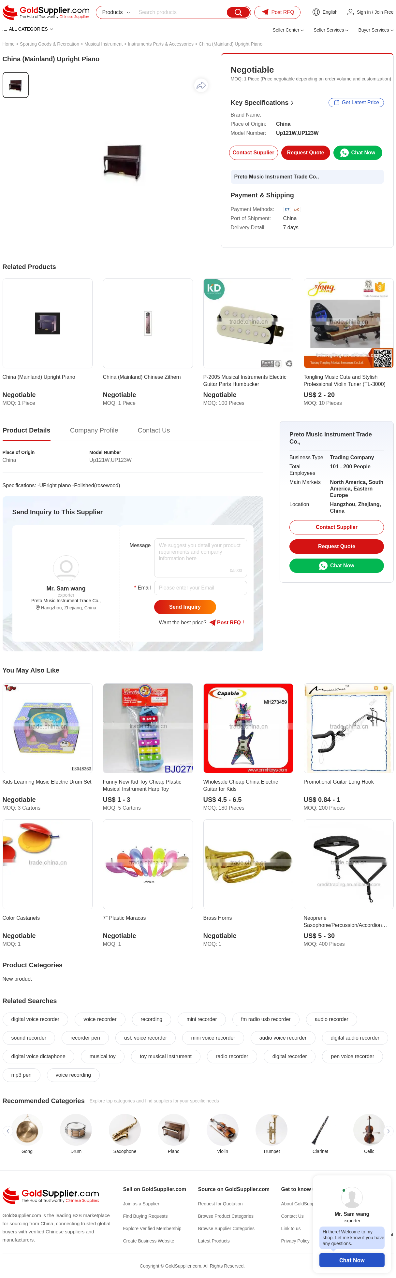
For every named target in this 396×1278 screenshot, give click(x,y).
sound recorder (29, 1038)
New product (17, 979)
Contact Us (292, 1216)
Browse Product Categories (226, 1216)
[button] (8, 1131)
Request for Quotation (220, 1203)
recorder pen (85, 1038)
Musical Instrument (103, 44)
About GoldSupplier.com (305, 1203)
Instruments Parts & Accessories (161, 44)
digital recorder (289, 1056)
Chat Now (352, 1260)
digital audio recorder (355, 1038)
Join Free (383, 12)
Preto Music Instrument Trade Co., (276, 176)
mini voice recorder (213, 1038)
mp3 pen (21, 1075)
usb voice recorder (145, 1038)
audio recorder (331, 1019)
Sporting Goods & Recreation (49, 44)
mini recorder (201, 1019)
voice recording (73, 1075)
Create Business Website (148, 1240)
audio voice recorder (283, 1038)
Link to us (291, 1228)
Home (9, 44)
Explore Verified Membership (152, 1228)
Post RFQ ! (226, 622)
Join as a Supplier (141, 1203)
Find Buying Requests (145, 1216)
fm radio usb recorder (266, 1019)
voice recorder (99, 1019)
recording (152, 1019)
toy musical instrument (166, 1056)
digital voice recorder (35, 1019)
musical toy (103, 1056)
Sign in (364, 12)
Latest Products (214, 1240)
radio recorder (232, 1056)
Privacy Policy (295, 1240)
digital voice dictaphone (38, 1056)
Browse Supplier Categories (226, 1228)
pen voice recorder (352, 1056)
